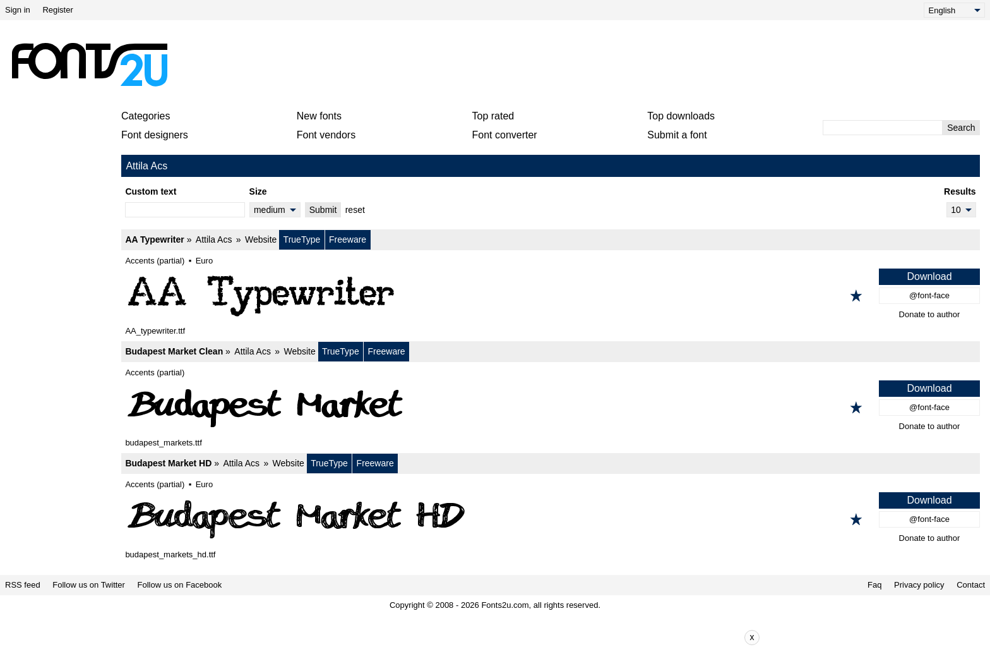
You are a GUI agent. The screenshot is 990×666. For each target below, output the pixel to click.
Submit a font (677, 135)
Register (57, 10)
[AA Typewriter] (550, 295)
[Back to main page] (89, 64)
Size (258, 191)
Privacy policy (919, 585)
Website (261, 239)
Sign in (17, 10)
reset (355, 210)
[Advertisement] (500, 64)
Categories (145, 116)
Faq (874, 585)
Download (929, 276)
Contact (971, 585)
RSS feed (22, 585)
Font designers (154, 135)
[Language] (954, 10)
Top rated (493, 116)
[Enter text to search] (883, 127)
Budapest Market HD (168, 463)
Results (960, 191)
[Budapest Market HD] (550, 519)
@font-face (929, 295)
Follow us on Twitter (88, 585)
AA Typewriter (154, 239)
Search (961, 128)
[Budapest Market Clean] (550, 407)
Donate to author (929, 314)
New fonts (319, 116)
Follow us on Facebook (180, 585)
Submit (323, 210)
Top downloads (681, 116)
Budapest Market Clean (174, 351)
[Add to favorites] (856, 295)
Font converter (504, 135)
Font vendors (326, 135)
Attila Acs (214, 239)
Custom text (150, 191)
